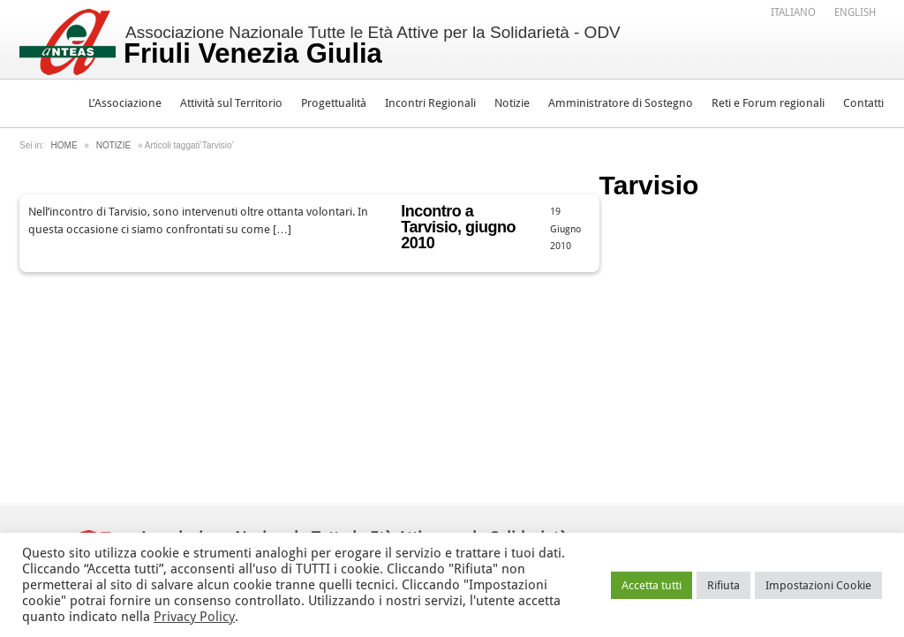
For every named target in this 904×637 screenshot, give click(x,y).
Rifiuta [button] (723, 585)
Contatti (863, 103)
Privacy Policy (194, 617)
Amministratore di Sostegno (620, 103)
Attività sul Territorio (231, 103)
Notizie (512, 103)
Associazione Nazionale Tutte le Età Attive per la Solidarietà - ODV (372, 46)
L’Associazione (125, 103)
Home (64, 145)
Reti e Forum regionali (768, 103)
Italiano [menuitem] (793, 12)
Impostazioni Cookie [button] (818, 585)
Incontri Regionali (430, 103)
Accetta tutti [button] (652, 585)
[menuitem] (793, 11)
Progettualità (333, 103)
